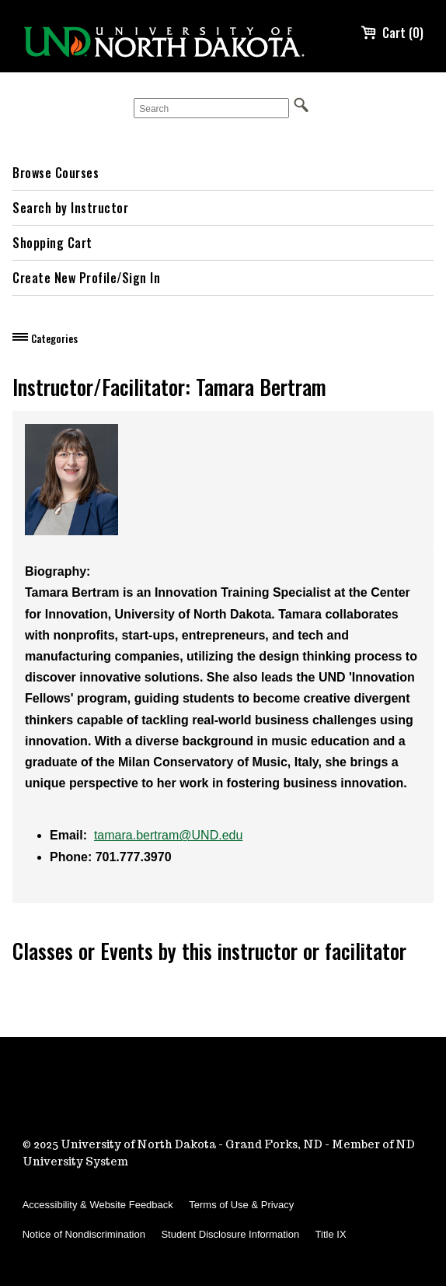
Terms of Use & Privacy (241, 1205)
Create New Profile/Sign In (86, 277)
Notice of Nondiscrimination (84, 1234)
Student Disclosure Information (230, 1234)
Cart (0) (392, 32)
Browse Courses (55, 172)
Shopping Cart (52, 242)
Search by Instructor (70, 207)
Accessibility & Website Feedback (98, 1205)
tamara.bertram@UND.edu (168, 835)
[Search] (211, 108)
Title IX (331, 1234)
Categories (54, 338)
